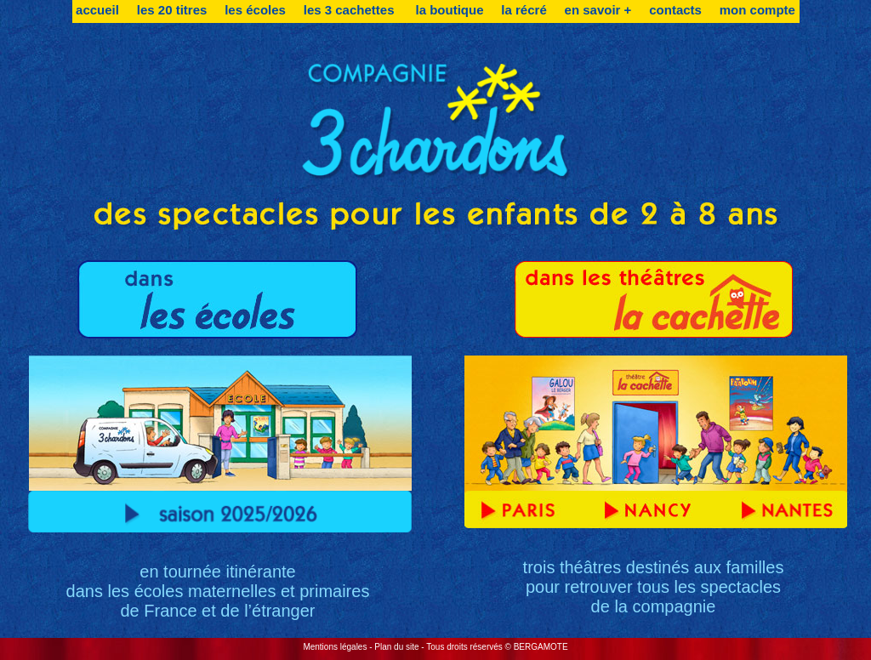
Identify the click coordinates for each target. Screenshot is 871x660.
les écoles (255, 10)
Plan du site (396, 646)
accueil (97, 10)
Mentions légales (335, 646)
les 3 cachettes (351, 10)
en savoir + (598, 10)
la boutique (450, 10)
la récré (523, 10)
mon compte (757, 10)
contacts (675, 10)
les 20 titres (172, 10)
